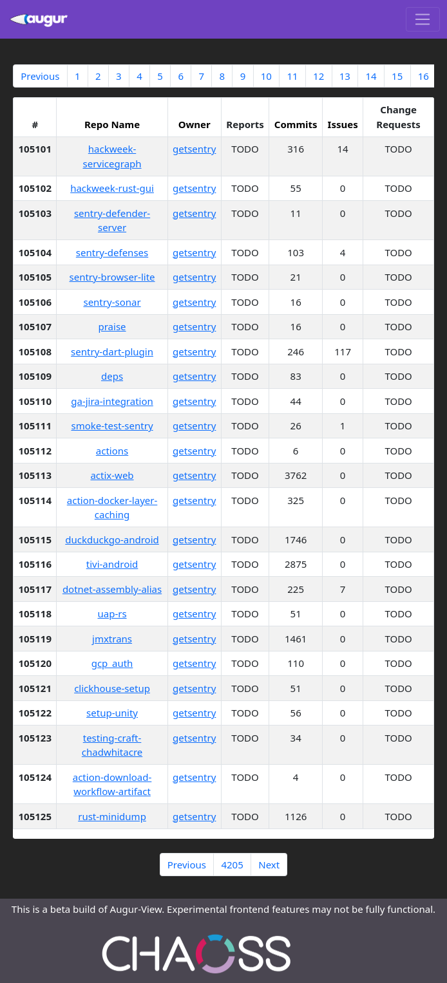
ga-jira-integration (112, 401)
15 (397, 76)
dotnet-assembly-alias (112, 589)
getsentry (194, 148)
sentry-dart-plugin (112, 351)
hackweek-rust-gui (112, 188)
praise (112, 326)
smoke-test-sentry (112, 425)
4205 (232, 864)
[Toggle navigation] (423, 19)
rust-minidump (112, 816)
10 (266, 76)
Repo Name (112, 124)
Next (269, 864)
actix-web (111, 475)
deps (112, 376)
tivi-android (112, 563)
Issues (343, 124)
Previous (40, 76)
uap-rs (111, 613)
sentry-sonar (111, 301)
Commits (296, 124)
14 (370, 76)
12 (318, 76)
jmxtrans (112, 638)
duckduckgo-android (112, 539)
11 (292, 76)
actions (112, 450)
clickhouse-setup (112, 688)
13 (344, 76)
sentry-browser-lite (112, 276)
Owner (194, 124)
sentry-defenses (112, 252)
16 (423, 76)
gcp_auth (112, 663)
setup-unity (112, 712)
